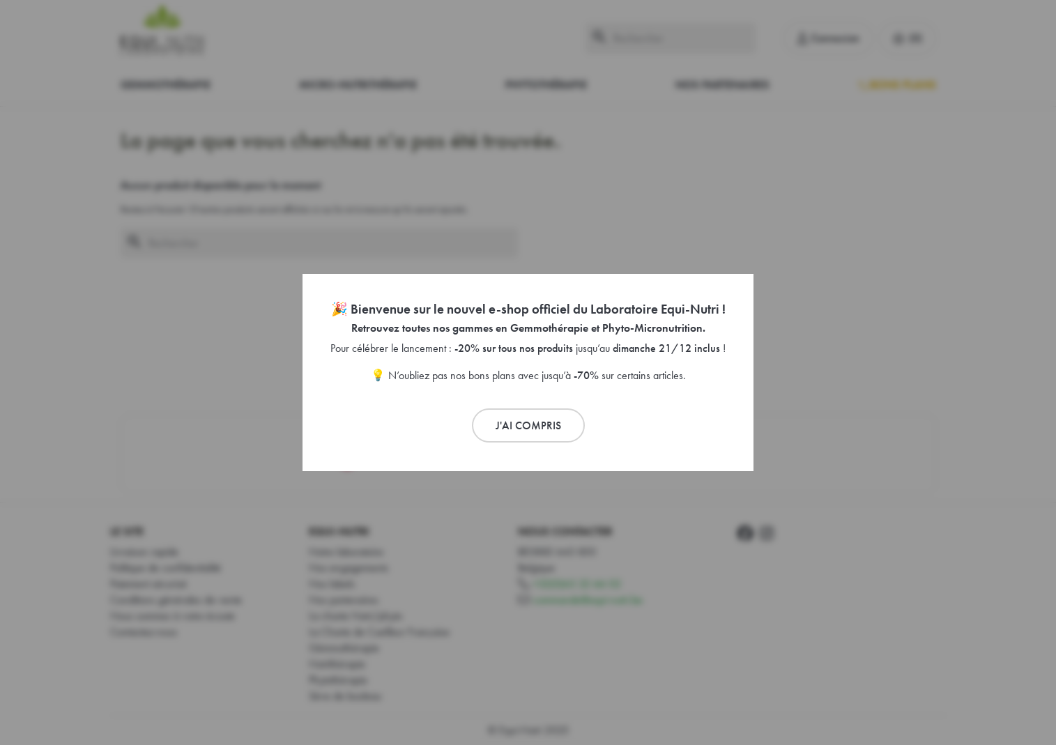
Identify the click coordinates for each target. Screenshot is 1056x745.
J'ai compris (528, 425)
